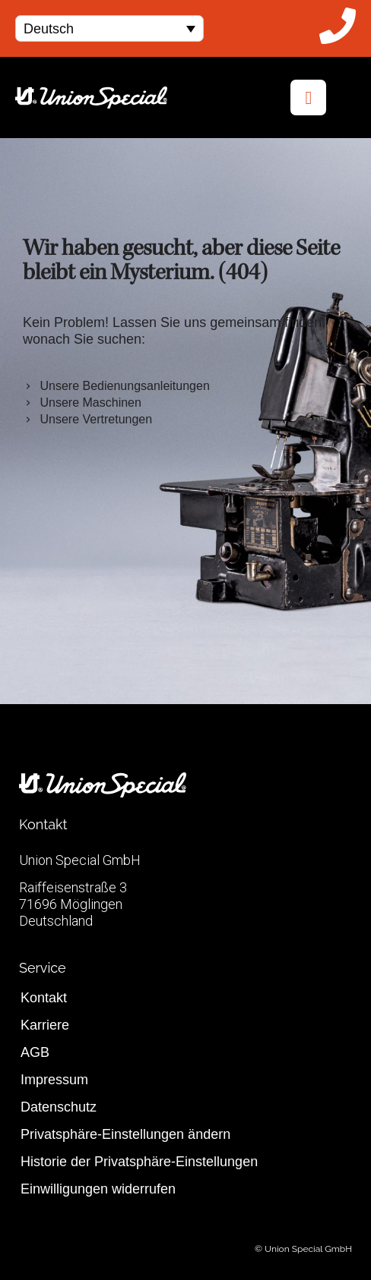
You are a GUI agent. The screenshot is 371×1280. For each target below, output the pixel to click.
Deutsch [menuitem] (49, 28)
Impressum (54, 1079)
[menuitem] (109, 28)
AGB (35, 1052)
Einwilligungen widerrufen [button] (98, 1189)
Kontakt (44, 997)
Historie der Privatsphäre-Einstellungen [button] (139, 1161)
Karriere (45, 1025)
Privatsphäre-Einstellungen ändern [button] (125, 1134)
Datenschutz (59, 1107)
